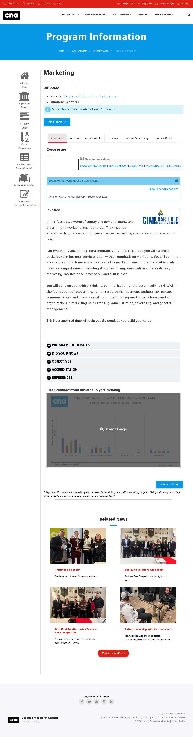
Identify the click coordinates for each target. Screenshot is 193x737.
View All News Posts (113, 653)
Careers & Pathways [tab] (137, 138)
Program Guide (100, 51)
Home (62, 51)
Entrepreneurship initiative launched (148, 629)
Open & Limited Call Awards (162, 717)
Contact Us (46, 4)
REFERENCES (173, 166)
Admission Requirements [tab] (85, 138)
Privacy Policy (178, 721)
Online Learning (166, 4)
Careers (181, 717)
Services (142, 15)
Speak (60, 4)
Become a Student (95, 15)
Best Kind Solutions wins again (144, 570)
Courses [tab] (113, 138)
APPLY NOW (57, 122)
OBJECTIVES (136, 166)
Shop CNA (147, 4)
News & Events (163, 15)
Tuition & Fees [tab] (165, 138)
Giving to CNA (128, 4)
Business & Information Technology (90, 96)
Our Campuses (121, 15)
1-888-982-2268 (13, 4)
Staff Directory (139, 717)
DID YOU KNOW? (118, 166)
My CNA (186, 4)
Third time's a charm (67, 570)
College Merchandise (159, 721)
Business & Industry (121, 717)
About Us (105, 717)
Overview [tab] (57, 138)
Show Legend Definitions (163, 189)
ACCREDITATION (155, 166)
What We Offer (69, 15)
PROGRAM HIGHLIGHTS (93, 166)
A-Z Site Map (141, 721)
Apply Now (31, 4)
